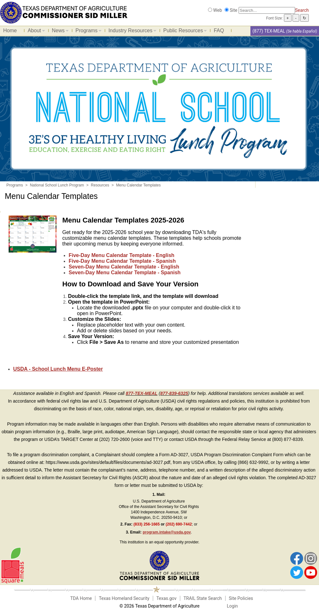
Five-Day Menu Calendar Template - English (121, 255)
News (59, 31)
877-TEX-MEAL (142, 393)
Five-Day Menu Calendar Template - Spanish (122, 261)
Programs (86, 31)
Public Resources (183, 31)
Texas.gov (166, 598)
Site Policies (241, 598)
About (35, 31)
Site (233, 10)
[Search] (267, 10)
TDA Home (81, 598)
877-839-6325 (174, 393)
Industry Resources (130, 31)
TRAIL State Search (202, 598)
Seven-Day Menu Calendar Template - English (124, 266)
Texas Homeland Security (124, 598)
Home (10, 30)
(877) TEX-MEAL (268, 31)
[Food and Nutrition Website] (64, 12)
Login (232, 606)
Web (217, 10)
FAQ (219, 30)
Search (302, 10)
